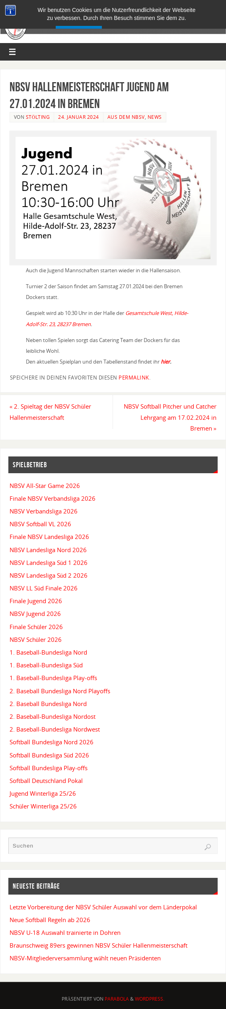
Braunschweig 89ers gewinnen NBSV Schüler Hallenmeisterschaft (99, 945)
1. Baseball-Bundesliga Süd (46, 665)
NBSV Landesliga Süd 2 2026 (49, 575)
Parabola (117, 998)
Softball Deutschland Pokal (46, 781)
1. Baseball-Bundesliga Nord (48, 652)
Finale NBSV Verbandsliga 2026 (52, 498)
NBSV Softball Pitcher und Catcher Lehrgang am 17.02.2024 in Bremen (170, 417)
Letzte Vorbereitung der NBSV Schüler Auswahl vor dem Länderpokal (103, 907)
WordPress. (149, 998)
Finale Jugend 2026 (36, 601)
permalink (134, 377)
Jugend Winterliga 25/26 (43, 793)
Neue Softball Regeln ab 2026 (50, 920)
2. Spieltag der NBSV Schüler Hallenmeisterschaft (50, 411)
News (155, 117)
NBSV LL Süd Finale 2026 (44, 588)
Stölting (38, 117)
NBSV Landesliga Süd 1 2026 (49, 562)
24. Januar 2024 (78, 117)
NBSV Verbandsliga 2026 (44, 511)
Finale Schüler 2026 (36, 627)
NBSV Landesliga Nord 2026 (48, 550)
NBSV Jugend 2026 (35, 614)
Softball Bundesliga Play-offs (49, 768)
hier (165, 361)
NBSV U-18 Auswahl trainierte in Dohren (65, 932)
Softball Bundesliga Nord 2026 (52, 742)
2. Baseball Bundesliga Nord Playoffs (60, 691)
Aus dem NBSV (126, 117)
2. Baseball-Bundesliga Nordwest (55, 729)
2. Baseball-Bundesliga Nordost (52, 716)
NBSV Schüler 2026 (36, 639)
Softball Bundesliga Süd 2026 (50, 755)
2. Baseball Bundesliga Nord (48, 704)
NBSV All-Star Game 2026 (45, 486)
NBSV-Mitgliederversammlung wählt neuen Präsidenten (85, 958)
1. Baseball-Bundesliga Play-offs (53, 678)
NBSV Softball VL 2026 (40, 524)
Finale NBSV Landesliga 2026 (49, 537)
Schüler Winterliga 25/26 (43, 806)
